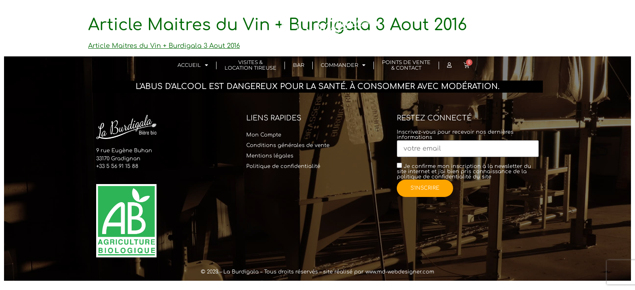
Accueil (192, 65)
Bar (298, 65)
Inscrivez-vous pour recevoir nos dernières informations (468, 141)
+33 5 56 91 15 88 (117, 166)
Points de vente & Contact (406, 65)
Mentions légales (269, 156)
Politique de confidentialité (283, 166)
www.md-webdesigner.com (399, 272)
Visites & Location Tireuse (250, 65)
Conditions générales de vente (288, 145)
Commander (343, 65)
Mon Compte (263, 135)
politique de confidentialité (434, 177)
